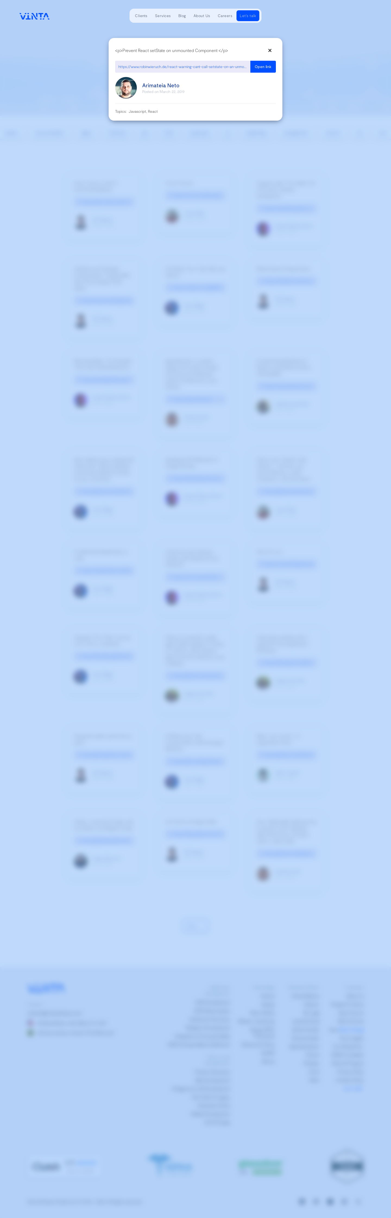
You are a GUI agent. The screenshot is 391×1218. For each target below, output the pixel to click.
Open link (263, 66)
